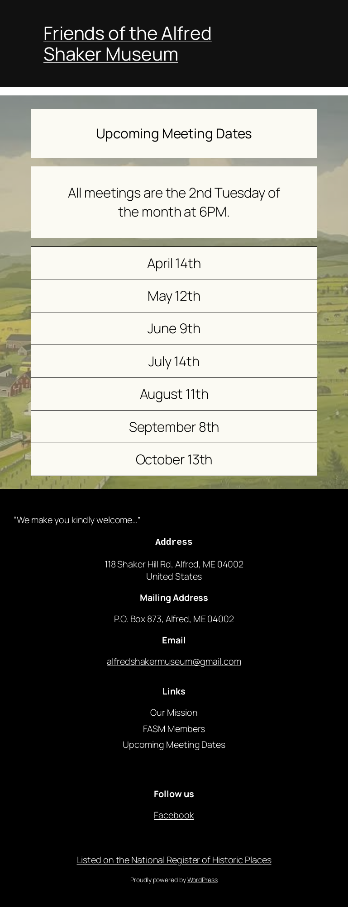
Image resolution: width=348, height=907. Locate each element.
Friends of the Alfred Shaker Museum (127, 43)
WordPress (202, 878)
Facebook (174, 814)
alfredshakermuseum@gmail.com (174, 660)
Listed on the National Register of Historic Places (174, 858)
